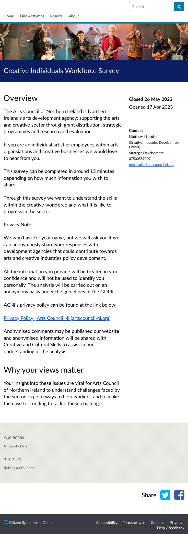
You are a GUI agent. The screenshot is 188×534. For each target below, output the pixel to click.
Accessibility (107, 522)
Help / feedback (170, 527)
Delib (47, 522)
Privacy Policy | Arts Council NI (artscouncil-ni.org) (57, 318)
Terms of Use (134, 522)
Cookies (157, 522)
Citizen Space (20, 522)
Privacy (176, 522)
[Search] (179, 6)
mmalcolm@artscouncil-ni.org (151, 164)
